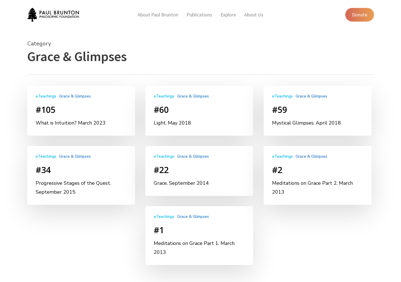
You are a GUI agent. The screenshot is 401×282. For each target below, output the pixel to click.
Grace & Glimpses (75, 96)
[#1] (199, 239)
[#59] (317, 111)
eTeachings (46, 96)
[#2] (317, 178)
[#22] (199, 171)
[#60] (199, 111)
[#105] (81, 111)
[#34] (81, 175)
